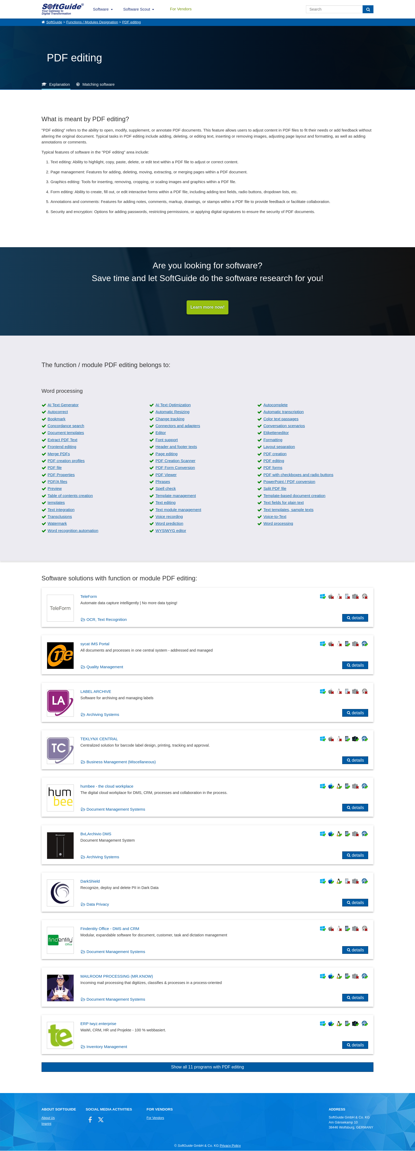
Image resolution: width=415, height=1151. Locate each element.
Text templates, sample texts (288, 510)
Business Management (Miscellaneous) (121, 762)
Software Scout (136, 9)
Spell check (165, 488)
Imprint (46, 1124)
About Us (48, 1118)
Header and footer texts (176, 447)
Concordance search (66, 426)
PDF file (55, 468)
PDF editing (131, 22)
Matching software (98, 84)
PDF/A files (57, 482)
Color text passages (281, 419)
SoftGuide (54, 22)
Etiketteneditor (276, 433)
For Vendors (181, 9)
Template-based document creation (294, 496)
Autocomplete (275, 405)
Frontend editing (62, 447)
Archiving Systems (103, 714)
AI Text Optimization (173, 405)
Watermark (57, 523)
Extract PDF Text (62, 440)
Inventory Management (107, 1047)
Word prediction (169, 523)
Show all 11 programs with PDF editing (207, 1067)
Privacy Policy (230, 1146)
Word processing (278, 523)
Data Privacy (98, 904)
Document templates (66, 433)
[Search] (368, 9)
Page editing (166, 454)
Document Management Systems (116, 809)
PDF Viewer (166, 475)
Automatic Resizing (172, 412)
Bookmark (57, 419)
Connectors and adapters (177, 426)
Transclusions (60, 516)
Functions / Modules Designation (92, 22)
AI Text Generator (63, 405)
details (358, 618)
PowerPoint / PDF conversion (289, 482)
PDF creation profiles (66, 461)
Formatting (272, 440)
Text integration (61, 510)
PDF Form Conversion (175, 468)
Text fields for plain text (283, 502)
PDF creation (275, 454)
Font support (166, 440)
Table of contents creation (70, 496)
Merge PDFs (59, 454)
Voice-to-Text (274, 516)
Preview (55, 488)
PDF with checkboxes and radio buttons (298, 475)
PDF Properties (61, 475)
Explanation (59, 84)
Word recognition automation (73, 531)
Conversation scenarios (284, 426)
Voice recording (169, 516)
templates (56, 502)
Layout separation (279, 447)
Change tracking (169, 419)
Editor (160, 433)
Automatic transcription (283, 412)
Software (101, 9)
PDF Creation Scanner (175, 461)
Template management (175, 496)
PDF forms (272, 468)
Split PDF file (274, 488)
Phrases (162, 482)
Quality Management (105, 667)
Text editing (165, 502)
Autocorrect (58, 412)
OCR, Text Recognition (107, 619)
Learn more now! (208, 307)
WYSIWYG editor (170, 531)
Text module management (178, 510)
